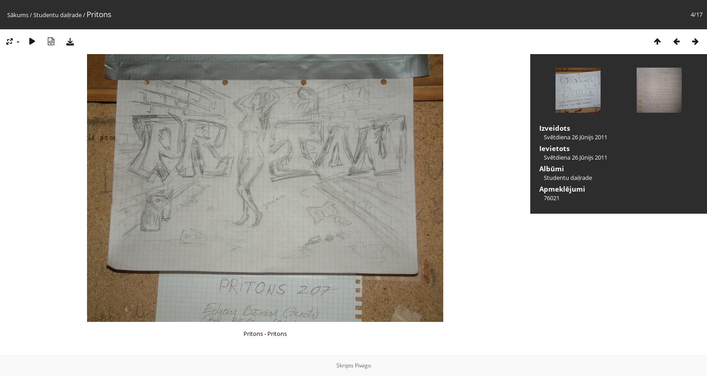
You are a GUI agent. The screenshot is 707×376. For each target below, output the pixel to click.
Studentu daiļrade (57, 15)
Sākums (17, 15)
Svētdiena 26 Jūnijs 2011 (575, 137)
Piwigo (363, 365)
